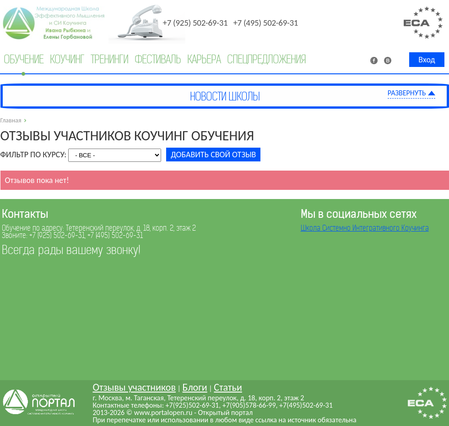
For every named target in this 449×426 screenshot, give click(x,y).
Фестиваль (158, 59)
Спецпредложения (266, 59)
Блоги (195, 387)
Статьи (228, 387)
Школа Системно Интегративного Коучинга (365, 228)
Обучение (23, 59)
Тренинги (109, 59)
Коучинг (67, 59)
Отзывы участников (134, 387)
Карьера (204, 59)
